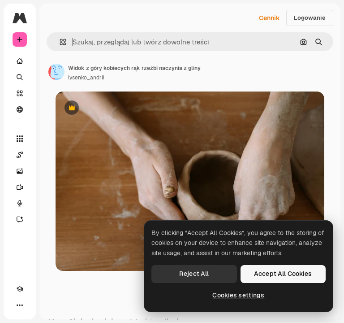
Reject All (194, 274)
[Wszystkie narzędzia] (20, 138)
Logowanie (310, 18)
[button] (59, 42)
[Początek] (20, 61)
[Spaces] (20, 155)
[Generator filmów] (20, 187)
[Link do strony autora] (56, 72)
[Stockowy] (20, 93)
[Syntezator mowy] (20, 203)
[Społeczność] (20, 109)
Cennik (269, 18)
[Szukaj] (20, 77)
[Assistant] (20, 219)
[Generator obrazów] (20, 171)
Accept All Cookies (283, 274)
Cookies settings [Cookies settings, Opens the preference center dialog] (238, 295)
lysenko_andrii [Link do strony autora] (86, 77)
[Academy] (20, 289)
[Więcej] (20, 305)
